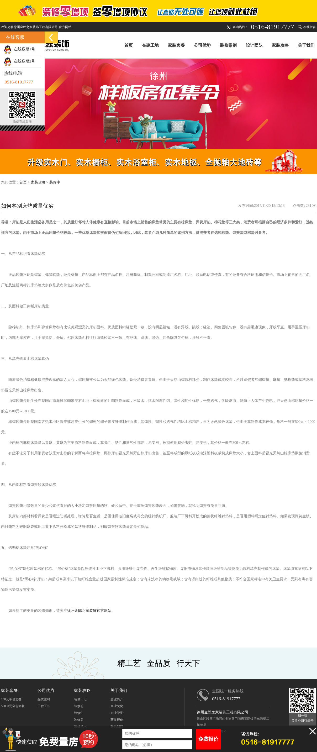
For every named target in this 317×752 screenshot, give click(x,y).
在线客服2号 (19, 61)
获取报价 (116, 720)
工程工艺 (44, 706)
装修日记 (80, 699)
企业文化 (116, 706)
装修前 (78, 706)
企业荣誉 (116, 713)
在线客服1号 (19, 49)
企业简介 (116, 699)
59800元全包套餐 (13, 706)
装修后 (78, 720)
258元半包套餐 (11, 699)
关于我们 (306, 45)
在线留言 (309, 27)
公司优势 (202, 45)
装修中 (54, 182)
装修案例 (228, 45)
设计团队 (254, 45)
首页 (128, 45)
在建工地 (150, 45)
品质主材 (44, 699)
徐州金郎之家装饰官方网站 (89, 611)
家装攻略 (280, 45)
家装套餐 (176, 45)
